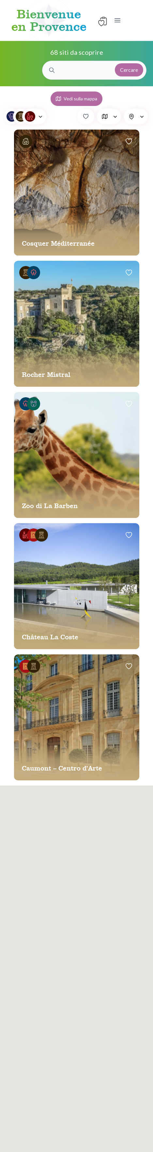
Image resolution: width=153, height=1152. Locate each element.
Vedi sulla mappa (76, 98)
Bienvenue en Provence (48, 20)
